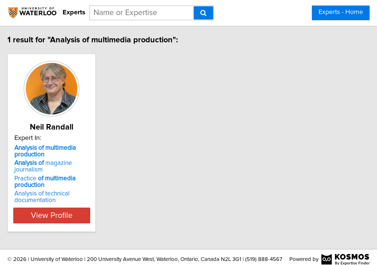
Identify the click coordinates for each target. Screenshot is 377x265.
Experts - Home (340, 12)
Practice (76, 165)
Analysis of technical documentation (57, 177)
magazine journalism (73, 156)
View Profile (76, 195)
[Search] (203, 13)
